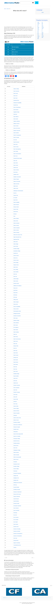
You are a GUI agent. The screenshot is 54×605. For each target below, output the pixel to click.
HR (38, 31)
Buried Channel (16, 498)
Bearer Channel (16, 204)
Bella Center (16, 241)
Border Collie (16, 399)
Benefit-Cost (16, 253)
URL (38, 28)
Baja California (16, 116)
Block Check (16, 352)
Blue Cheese (16, 364)
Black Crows (16, 341)
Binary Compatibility (17, 306)
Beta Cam (15, 276)
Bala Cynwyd (16, 118)
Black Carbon (16, 329)
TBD (38, 37)
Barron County (16, 146)
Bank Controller (16, 132)
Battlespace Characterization (18, 190)
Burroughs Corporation (17, 505)
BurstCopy (15, 512)
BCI (32, 557)
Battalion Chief (16, 174)
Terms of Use (23, 603)
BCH (6, 557)
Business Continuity (17, 531)
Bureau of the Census (17, 494)
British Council (16, 459)
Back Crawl (15, 98)
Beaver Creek (16, 209)
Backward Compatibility (17, 102)
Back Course (16, 93)
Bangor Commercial (17, 130)
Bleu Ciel (15, 348)
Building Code (16, 480)
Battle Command (16, 183)
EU (37, 26)
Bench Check (16, 246)
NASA (38, 23)
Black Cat (15, 334)
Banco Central (16, 125)
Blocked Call (16, 357)
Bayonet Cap (16, 195)
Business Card (16, 526)
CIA (38, 24)
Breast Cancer (16, 445)
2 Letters (7, 8)
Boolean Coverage (17, 392)
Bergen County (16, 264)
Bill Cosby (15, 297)
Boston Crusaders (17, 413)
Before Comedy (16, 225)
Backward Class (16, 100)
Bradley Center (16, 429)
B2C (38, 38)
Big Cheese (15, 290)
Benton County (16, 260)
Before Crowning (16, 232)
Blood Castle (16, 359)
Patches (15, 547)
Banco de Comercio (17, 128)
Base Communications (17, 153)
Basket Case (16, 167)
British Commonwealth (17, 457)
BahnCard (15, 114)
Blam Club (15, 343)
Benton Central (16, 255)
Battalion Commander (17, 176)
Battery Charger (16, 179)
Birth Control (16, 325)
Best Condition (16, 271)
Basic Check (16, 162)
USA (38, 22)
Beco (14, 216)
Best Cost (15, 274)
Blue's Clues (16, 371)
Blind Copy (15, 350)
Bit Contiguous (16, 327)
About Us (31, 603)
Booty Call (15, 396)
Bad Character (16, 109)
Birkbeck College (16, 320)
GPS (42, 32)
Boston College (16, 408)
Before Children (16, 218)
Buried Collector (16, 501)
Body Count (15, 378)
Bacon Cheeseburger (17, 107)
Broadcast (15, 461)
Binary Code (16, 304)
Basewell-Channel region (18, 158)
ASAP (43, 36)
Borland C (15, 401)
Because (15, 213)
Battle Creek (16, 186)
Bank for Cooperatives (17, 135)
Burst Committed (16, 510)
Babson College (16, 88)
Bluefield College (16, 373)
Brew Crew (15, 447)
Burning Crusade (16, 503)
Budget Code (16, 475)
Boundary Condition (17, 422)
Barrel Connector (16, 142)
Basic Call (15, 160)
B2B (42, 37)
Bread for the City (16, 440)
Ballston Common (16, 123)
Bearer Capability (16, 202)
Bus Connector (16, 517)
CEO (42, 28)
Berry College (16, 269)
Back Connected (16, 91)
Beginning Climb (16, 239)
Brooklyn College (16, 466)
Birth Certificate (16, 322)
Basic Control (16, 165)
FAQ (42, 33)
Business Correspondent (18, 535)
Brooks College (16, 468)
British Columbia (16, 454)
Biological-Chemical (17, 313)
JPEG (38, 36)
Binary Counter (16, 308)
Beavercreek (16, 211)
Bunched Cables (16, 487)
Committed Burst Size (17, 545)
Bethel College (16, 278)
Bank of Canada (16, 137)
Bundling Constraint (17, 489)
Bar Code (15, 139)
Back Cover (15, 95)
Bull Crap (15, 484)
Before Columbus (16, 223)
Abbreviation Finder (25, 602)
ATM (42, 26)
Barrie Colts (15, 144)
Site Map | (29, 602)
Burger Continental (17, 496)
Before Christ (16, 220)
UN (42, 24)
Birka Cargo (16, 318)
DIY (38, 32)
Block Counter (16, 355)
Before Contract (16, 230)
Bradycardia (16, 431)
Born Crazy (15, 403)
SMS (38, 27)
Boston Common (16, 410)
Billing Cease (16, 299)
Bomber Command (17, 385)
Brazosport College (17, 438)
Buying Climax (16, 540)
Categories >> (5, 597)
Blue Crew (15, 369)
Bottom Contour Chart (17, 417)
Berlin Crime (16, 267)
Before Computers (17, 227)
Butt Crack (15, 538)
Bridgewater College (17, 450)
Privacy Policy (27, 603)
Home (5, 8)
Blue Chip (15, 366)
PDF (42, 34)
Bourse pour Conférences (18, 424)
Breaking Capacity (17, 443)
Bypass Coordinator (17, 542)
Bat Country (16, 172)
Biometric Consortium (17, 315)
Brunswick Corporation (17, 473)
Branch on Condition (17, 436)
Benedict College (16, 248)
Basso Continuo (16, 169)
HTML (43, 27)
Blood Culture (16, 362)
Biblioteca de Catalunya (17, 285)
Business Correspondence (18, 533)
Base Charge (16, 151)
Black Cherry (16, 336)
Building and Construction (18, 482)
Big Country (15, 292)
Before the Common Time (18, 234)
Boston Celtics (16, 406)
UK (42, 22)
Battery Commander (17, 181)
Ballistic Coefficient (17, 121)
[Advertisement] (19, 19)
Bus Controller (16, 519)
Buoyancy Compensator (17, 491)
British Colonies (16, 452)
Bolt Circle (15, 380)
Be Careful (15, 197)
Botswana (15, 415)
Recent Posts (4, 585)
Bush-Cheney (16, 524)
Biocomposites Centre (17, 311)
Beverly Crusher (16, 283)
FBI (42, 23)
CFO (38, 29)
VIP (38, 34)
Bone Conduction (16, 387)
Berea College (16, 262)
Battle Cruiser (16, 188)
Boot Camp (15, 394)
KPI (38, 33)
